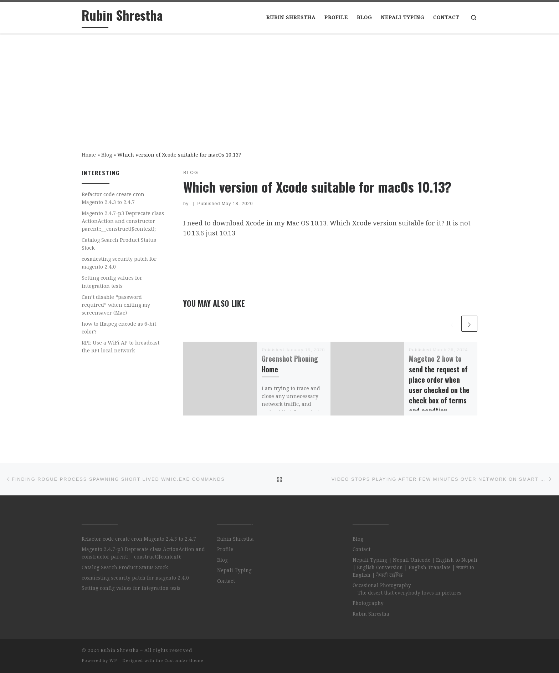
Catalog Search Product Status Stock (119, 244)
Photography (368, 603)
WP (113, 660)
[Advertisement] (279, 87)
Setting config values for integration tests (112, 282)
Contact (226, 581)
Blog (106, 155)
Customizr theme (183, 660)
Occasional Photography (382, 585)
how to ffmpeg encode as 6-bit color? (119, 328)
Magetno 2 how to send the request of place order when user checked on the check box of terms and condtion (439, 384)
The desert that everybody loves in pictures (409, 593)
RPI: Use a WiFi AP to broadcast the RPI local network (120, 346)
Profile (225, 549)
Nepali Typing (234, 570)
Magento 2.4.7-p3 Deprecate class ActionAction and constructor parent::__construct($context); (123, 221)
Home (89, 155)
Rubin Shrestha (235, 539)
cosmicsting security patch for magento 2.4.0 (119, 263)
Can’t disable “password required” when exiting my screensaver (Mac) (116, 305)
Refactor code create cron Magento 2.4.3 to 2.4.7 (113, 198)
